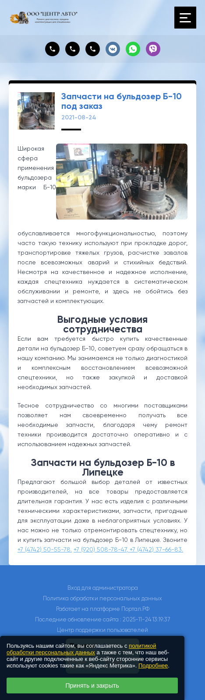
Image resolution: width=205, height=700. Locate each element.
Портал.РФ (135, 609)
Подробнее (153, 665)
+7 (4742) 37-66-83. (156, 549)
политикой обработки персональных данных (81, 649)
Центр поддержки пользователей (102, 630)
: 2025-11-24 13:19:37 (145, 619)
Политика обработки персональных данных (102, 598)
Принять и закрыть (92, 685)
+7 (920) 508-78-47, (102, 549)
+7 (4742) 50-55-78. (45, 549)
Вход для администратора (102, 588)
